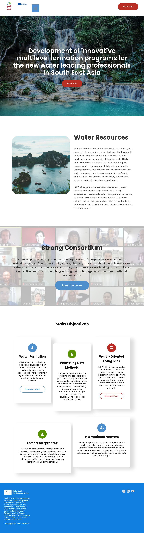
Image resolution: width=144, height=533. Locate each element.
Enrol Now (128, 6)
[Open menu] (35, 8)
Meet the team (72, 285)
